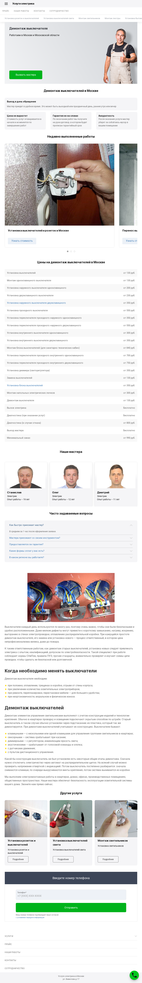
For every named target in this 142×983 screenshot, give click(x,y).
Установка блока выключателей (25, 385)
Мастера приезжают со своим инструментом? (34, 537)
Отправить (71, 907)
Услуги (9, 936)
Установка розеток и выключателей (22, 18)
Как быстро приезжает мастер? (26, 525)
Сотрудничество (59, 11)
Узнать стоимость (22, 240)
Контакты (39, 11)
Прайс (5, 11)
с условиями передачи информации (30, 918)
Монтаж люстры (112, 18)
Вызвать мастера (26, 74)
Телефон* (21, 892)
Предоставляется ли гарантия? (26, 544)
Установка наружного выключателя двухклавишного (36, 302)
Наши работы (21, 11)
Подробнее (18, 859)
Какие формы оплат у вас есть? (26, 550)
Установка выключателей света (59, 18)
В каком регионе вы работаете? (26, 557)
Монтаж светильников (89, 18)
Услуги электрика (23, 3)
